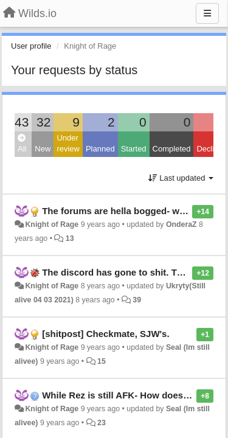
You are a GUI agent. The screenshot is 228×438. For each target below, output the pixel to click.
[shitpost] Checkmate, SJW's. (105, 333)
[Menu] (207, 13)
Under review (68, 143)
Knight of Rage (51, 224)
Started (134, 148)
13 (70, 238)
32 (43, 122)
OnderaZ (181, 224)
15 (101, 361)
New (42, 148)
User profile (31, 45)
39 (137, 300)
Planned (100, 148)
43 (22, 122)
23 (101, 423)
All (22, 144)
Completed (172, 148)
